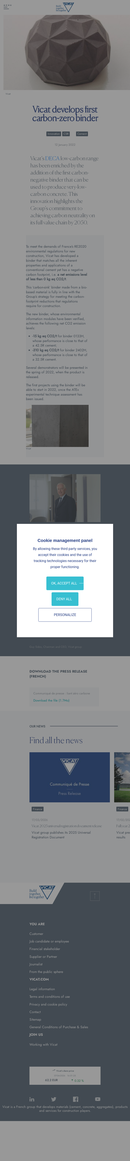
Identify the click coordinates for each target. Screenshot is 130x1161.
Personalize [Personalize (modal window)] (65, 615)
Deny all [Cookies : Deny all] (64, 599)
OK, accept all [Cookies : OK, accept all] (64, 583)
